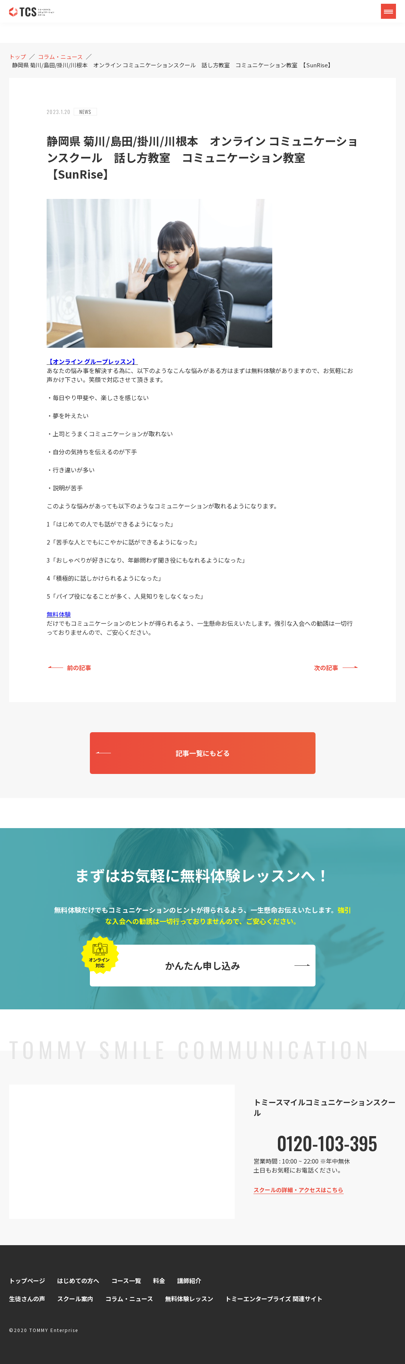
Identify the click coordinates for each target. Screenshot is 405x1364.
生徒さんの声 (27, 1298)
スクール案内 (75, 1298)
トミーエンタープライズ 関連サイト (274, 1298)
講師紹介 (189, 1280)
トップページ (27, 1280)
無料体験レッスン (189, 1298)
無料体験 (59, 614)
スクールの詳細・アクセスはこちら (298, 1190)
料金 (159, 1280)
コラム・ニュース (129, 1298)
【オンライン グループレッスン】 (92, 361)
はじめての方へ (78, 1280)
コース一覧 (126, 1280)
